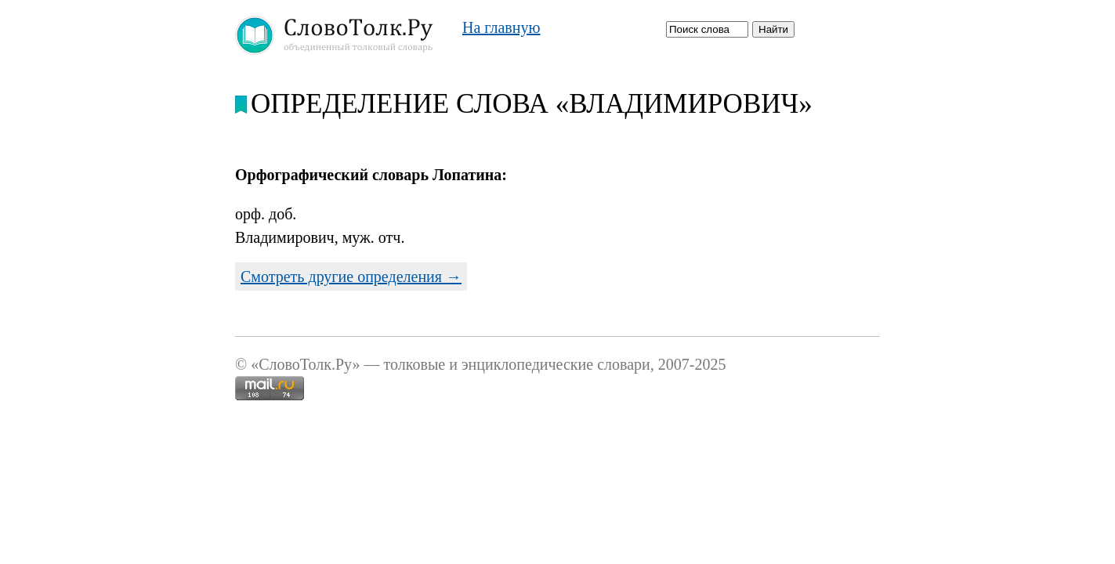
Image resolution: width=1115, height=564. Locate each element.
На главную (501, 27)
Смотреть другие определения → (351, 276)
